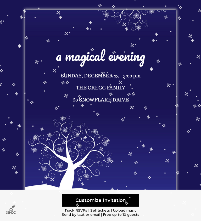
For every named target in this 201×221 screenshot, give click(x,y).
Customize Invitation (100, 200)
